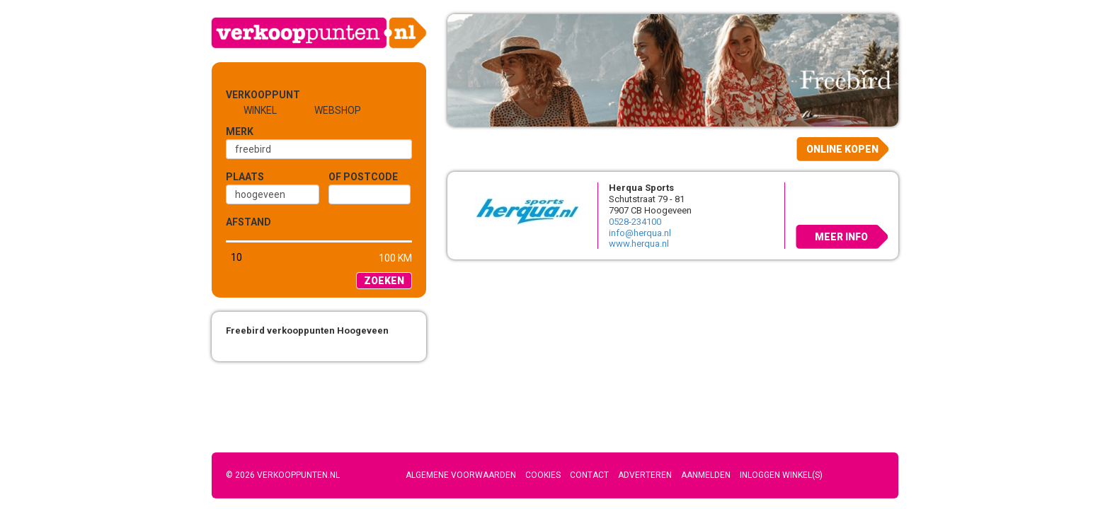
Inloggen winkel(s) (781, 475)
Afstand (248, 222)
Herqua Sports (641, 187)
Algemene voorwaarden (461, 475)
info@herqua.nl (640, 233)
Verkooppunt (249, 94)
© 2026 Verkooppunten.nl (283, 475)
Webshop (337, 110)
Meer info (841, 236)
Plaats (245, 176)
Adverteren (645, 475)
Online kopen (842, 149)
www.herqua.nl (639, 243)
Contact (589, 475)
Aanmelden (706, 475)
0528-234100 (635, 221)
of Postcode (363, 176)
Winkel (260, 110)
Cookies (543, 475)
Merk (239, 131)
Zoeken (384, 280)
